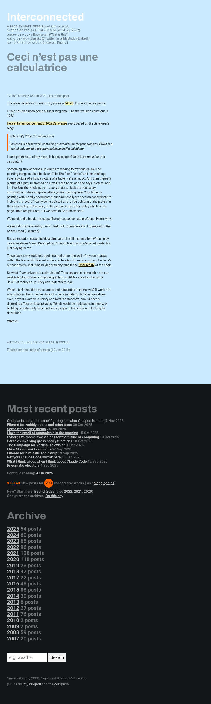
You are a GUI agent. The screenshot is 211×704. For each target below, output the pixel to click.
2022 (68, 491)
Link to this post (58, 96)
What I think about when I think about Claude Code (47, 461)
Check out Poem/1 (55, 42)
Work (65, 26)
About (46, 26)
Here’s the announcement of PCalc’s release (37, 123)
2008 (13, 632)
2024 (13, 535)
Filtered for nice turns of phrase (28, 350)
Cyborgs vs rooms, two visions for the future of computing (53, 437)
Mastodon (70, 38)
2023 (13, 541)
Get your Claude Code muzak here (34, 457)
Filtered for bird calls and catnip (32, 453)
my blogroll (32, 684)
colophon (61, 684)
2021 (78, 491)
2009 (13, 626)
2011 (13, 614)
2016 (13, 584)
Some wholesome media (26, 429)
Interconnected (45, 17)
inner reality (86, 265)
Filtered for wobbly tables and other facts (39, 425)
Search (57, 657)
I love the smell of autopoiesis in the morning (42, 433)
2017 (13, 578)
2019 (13, 565)
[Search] (27, 657)
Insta (59, 38)
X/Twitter (48, 38)
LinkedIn (84, 38)
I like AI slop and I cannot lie (29, 449)
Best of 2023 (44, 491)
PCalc (69, 103)
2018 (13, 571)
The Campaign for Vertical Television (36, 445)
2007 (13, 639)
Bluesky (35, 38)
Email (39, 30)
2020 (88, 491)
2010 (13, 620)
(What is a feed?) (68, 30)
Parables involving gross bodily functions (39, 441)
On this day (54, 496)
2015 (13, 590)
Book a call (40, 34)
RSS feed (50, 30)
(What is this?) (59, 34)
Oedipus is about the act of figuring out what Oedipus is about (56, 421)
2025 (13, 529)
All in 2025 (44, 473)
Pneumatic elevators (23, 465)
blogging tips (104, 483)
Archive (56, 26)
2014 (13, 596)
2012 (13, 608)
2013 (13, 602)
